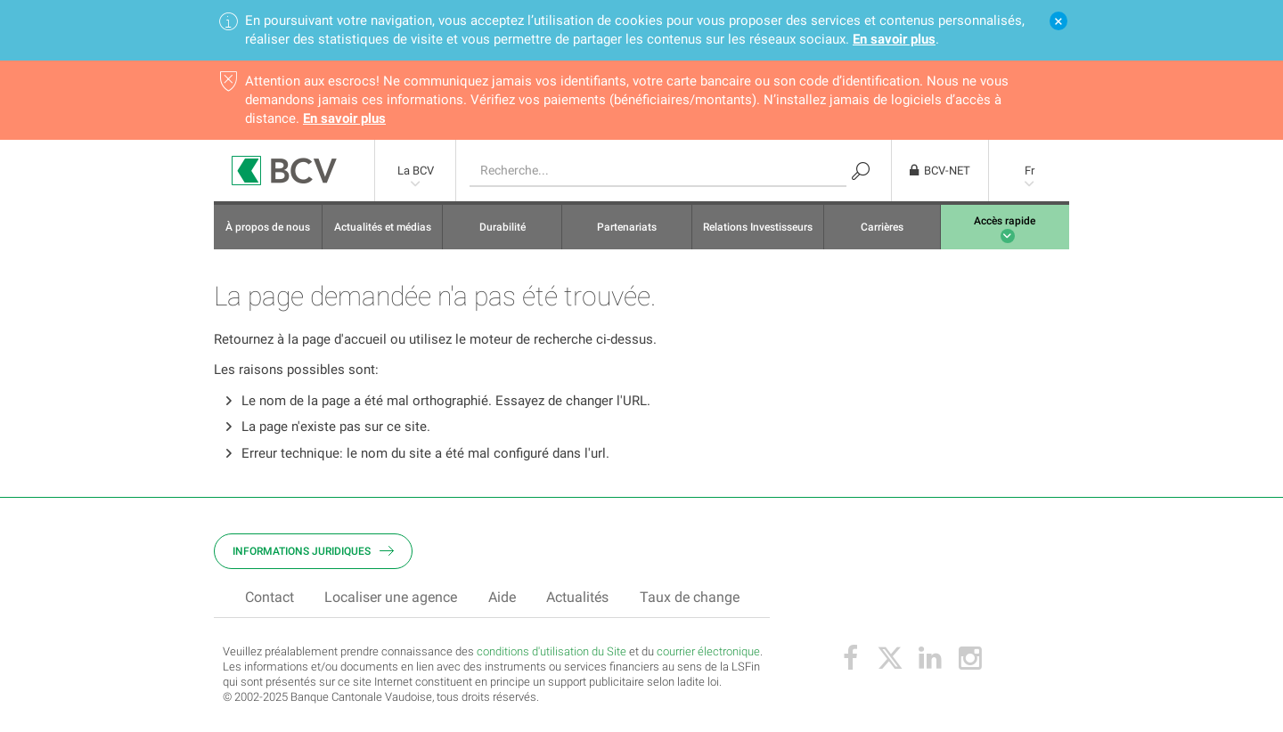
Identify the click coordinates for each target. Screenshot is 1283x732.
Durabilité (502, 227)
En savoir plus (894, 39)
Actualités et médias (382, 227)
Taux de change (690, 597)
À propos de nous (267, 227)
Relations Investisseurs (758, 227)
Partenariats (627, 227)
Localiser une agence (390, 597)
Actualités (577, 597)
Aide (502, 597)
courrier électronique (708, 651)
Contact (269, 597)
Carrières (882, 227)
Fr (1029, 170)
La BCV (415, 170)
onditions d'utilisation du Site (554, 651)
